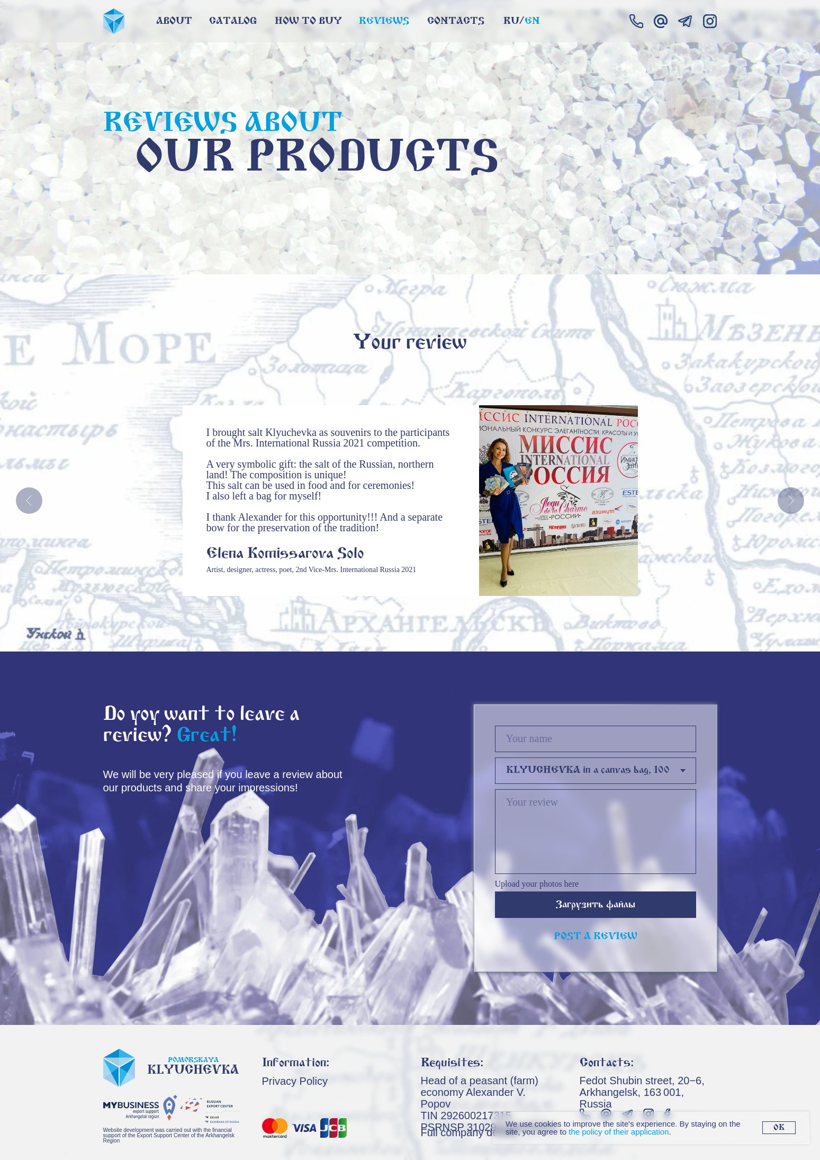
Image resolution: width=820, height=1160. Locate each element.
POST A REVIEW (595, 936)
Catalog (233, 21)
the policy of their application (619, 1131)
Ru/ (513, 21)
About (174, 21)
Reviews (384, 21)
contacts (455, 21)
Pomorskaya (193, 1060)
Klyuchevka (193, 1070)
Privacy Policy (295, 1081)
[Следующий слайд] (791, 500)
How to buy (308, 21)
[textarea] (595, 831)
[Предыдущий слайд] (29, 500)
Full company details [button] (469, 1132)
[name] (595, 739)
